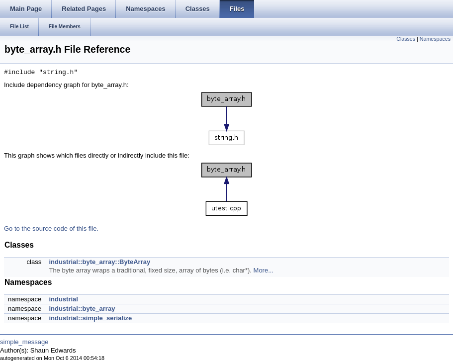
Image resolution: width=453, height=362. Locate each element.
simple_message (24, 342)
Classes (405, 39)
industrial (63, 299)
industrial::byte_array (82, 308)
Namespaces (435, 39)
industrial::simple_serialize (90, 318)
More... (263, 270)
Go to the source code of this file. (51, 228)
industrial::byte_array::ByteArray (99, 262)
